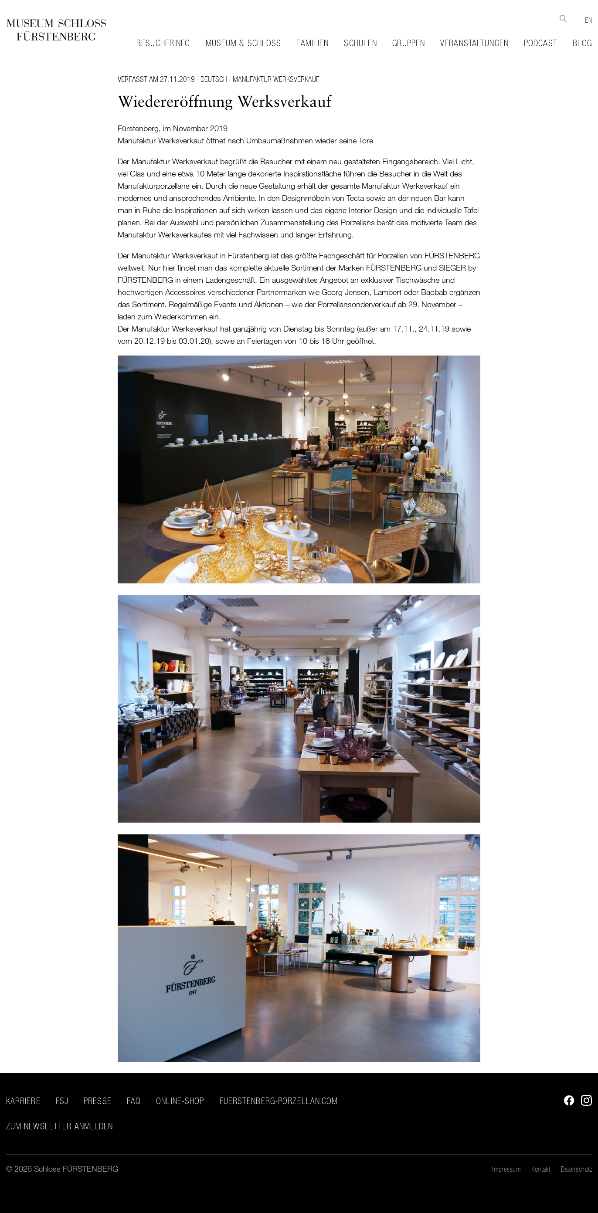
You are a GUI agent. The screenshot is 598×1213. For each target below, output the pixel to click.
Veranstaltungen (474, 43)
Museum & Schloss (244, 43)
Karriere (23, 1101)
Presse (98, 1101)
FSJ (62, 1101)
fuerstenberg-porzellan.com (279, 1101)
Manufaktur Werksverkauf (276, 79)
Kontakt (540, 1169)
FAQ (134, 1101)
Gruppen (408, 43)
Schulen (360, 43)
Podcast (540, 43)
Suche (562, 18)
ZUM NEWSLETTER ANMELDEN (59, 1126)
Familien (312, 43)
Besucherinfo (163, 43)
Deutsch (213, 79)
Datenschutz (576, 1169)
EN (588, 20)
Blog (582, 43)
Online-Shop (180, 1101)
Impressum (506, 1169)
